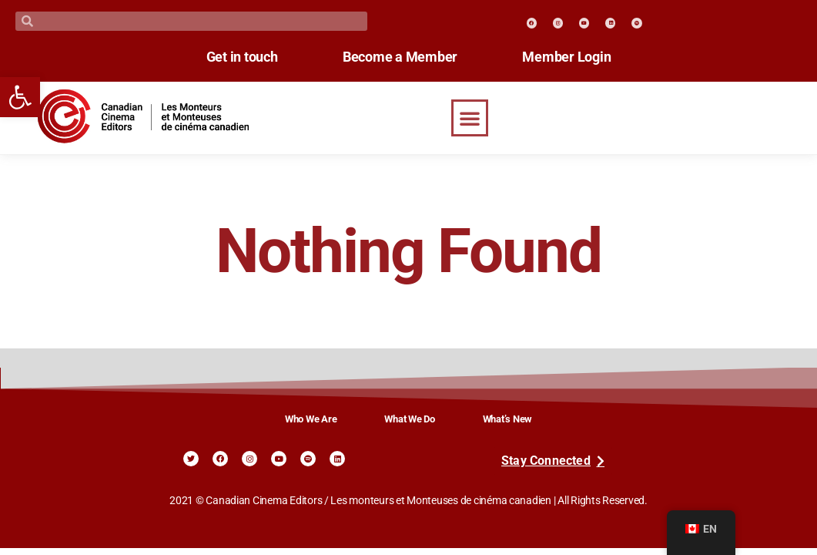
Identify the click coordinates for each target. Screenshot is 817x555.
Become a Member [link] (400, 57)
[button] (469, 117)
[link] (20, 97)
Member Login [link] (571, 57)
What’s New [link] (507, 419)
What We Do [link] (409, 419)
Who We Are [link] (311, 419)
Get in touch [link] (237, 57)
